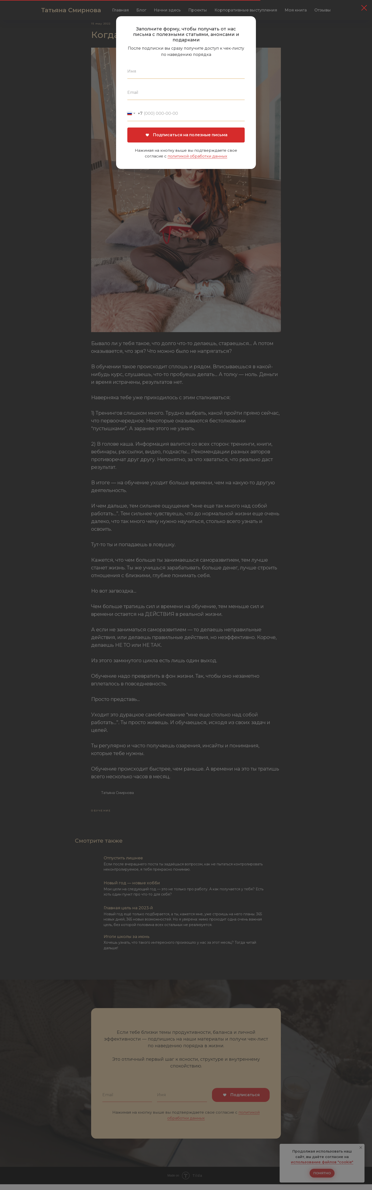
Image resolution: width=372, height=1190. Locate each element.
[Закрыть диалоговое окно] (364, 7)
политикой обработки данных (197, 156)
